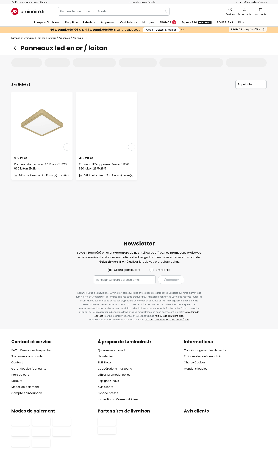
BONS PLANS (225, 22)
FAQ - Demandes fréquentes (31, 313)
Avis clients (105, 349)
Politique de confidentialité (169, 278)
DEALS (161, 30)
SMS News (105, 325)
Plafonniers (64, 37)
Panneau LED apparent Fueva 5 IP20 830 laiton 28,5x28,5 (104, 166)
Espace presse (108, 356)
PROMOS (168, 22)
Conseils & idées (127, 362)
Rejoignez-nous (108, 343)
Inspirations (106, 362)
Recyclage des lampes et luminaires (199, 443)
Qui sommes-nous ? (111, 313)
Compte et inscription (26, 356)
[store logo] (28, 11)
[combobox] (113, 11)
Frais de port (20, 337)
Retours (16, 343)
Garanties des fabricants (28, 331)
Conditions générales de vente (205, 313)
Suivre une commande (27, 319)
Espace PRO (197, 22)
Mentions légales (195, 331)
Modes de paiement (25, 349)
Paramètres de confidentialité (75, 443)
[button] (66, 147)
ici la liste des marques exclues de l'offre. (167, 282)
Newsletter (105, 319)
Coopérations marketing (115, 331)
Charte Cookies (194, 325)
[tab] (27, 62)
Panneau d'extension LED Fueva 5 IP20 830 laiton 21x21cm (40, 166)
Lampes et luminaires (23, 37)
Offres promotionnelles (114, 337)
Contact (17, 325)
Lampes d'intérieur (46, 37)
